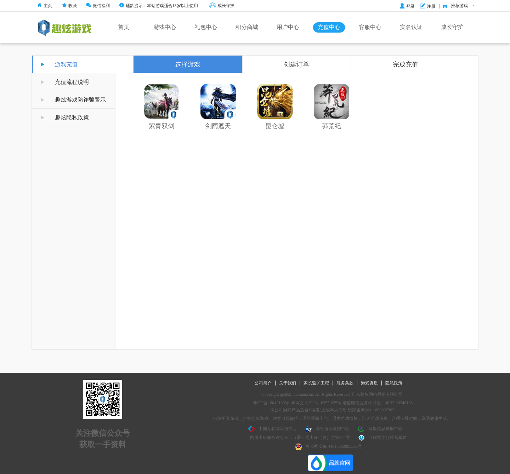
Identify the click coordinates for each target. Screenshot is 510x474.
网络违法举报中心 (327, 429)
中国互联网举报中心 (272, 429)
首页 (123, 27)
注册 (427, 6)
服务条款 (344, 383)
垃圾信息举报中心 (380, 429)
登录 (407, 6)
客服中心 (370, 27)
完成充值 (405, 64)
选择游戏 (187, 64)
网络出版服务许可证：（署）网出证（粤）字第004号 (300, 437)
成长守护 (221, 6)
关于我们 (287, 383)
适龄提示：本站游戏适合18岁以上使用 (158, 6)
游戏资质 (369, 383)
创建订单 (296, 64)
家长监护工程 (316, 383)
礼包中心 (205, 27)
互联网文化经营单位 (382, 437)
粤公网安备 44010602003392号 (328, 446)
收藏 (69, 6)
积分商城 (247, 27)
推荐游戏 (458, 6)
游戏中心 (164, 27)
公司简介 (263, 383)
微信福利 (98, 6)
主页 (44, 6)
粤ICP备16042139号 (271, 402)
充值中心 (329, 27)
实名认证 (411, 27)
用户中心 (288, 27)
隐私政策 (393, 383)
